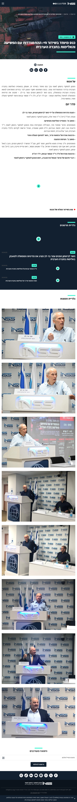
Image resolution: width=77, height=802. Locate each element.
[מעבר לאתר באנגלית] (38, 64)
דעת (38, 793)
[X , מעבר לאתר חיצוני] (41, 70)
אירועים (66, 14)
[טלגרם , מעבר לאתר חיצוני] (41, 775)
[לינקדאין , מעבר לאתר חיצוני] (31, 70)
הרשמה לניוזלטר (38, 764)
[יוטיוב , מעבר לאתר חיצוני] (36, 775)
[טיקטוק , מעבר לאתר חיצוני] (26, 775)
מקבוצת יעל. (33, 793)
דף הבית (73, 14)
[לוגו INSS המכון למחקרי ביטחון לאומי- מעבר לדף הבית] (38, 785)
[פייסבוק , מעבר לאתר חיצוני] (45, 70)
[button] (38, 239)
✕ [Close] (74, 798)
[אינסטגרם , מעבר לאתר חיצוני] (46, 775)
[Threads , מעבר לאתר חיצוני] (21, 775)
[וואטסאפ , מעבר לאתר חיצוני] (36, 70)
